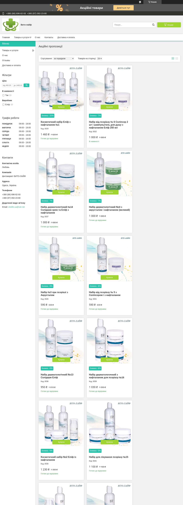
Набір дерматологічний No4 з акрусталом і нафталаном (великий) (57, 209)
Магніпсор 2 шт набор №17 (151, 369)
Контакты (48, 37)
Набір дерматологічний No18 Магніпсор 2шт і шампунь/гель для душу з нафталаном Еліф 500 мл (60, 451)
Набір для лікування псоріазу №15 (60, 369)
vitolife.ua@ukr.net (16, 207)
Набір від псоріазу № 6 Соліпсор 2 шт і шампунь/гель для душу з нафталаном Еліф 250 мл (107, 124)
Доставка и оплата (66, 37)
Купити (61, 106)
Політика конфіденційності (113, 502)
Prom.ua (105, 500)
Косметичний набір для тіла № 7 (106, 369)
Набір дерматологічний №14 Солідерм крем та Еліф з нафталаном (152, 124)
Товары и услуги (21, 37)
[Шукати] (153, 24)
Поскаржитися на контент (91, 502)
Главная (6, 37)
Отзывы (6, 60)
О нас (37, 37)
